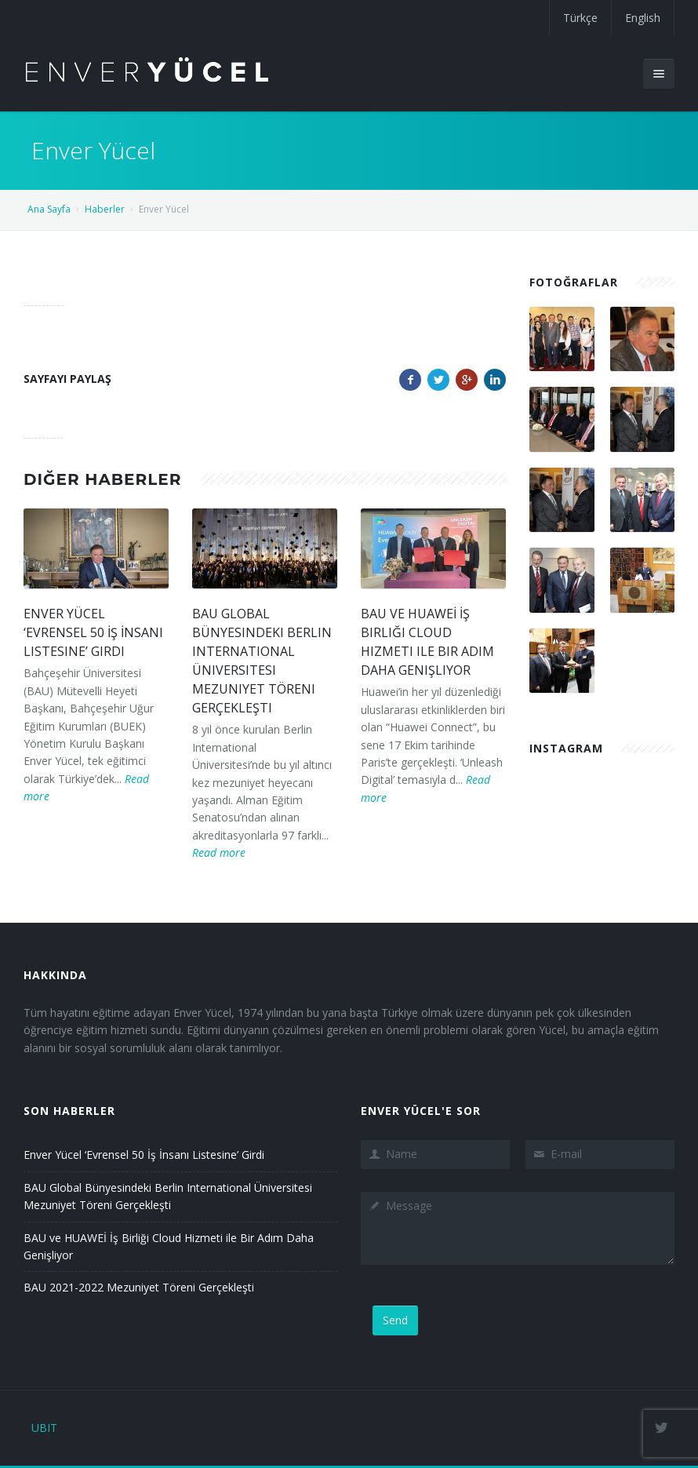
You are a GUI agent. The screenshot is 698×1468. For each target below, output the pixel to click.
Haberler (105, 209)
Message (517, 1228)
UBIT (44, 1427)
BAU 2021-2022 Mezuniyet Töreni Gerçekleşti (139, 1287)
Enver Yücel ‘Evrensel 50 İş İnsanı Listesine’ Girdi (93, 632)
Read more (218, 852)
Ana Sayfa (49, 209)
